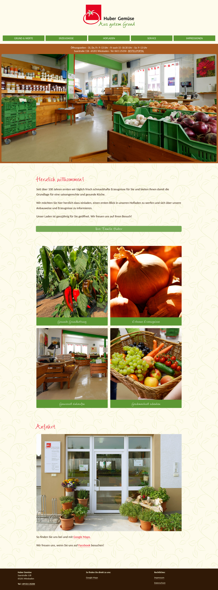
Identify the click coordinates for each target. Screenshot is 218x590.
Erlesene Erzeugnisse (146, 285)
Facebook (84, 545)
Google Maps (92, 577)
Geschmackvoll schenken (146, 367)
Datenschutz (159, 583)
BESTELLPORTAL (136, 51)
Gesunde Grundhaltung (72, 285)
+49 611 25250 (28, 584)
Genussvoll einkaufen (72, 367)
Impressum (159, 577)
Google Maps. (82, 537)
